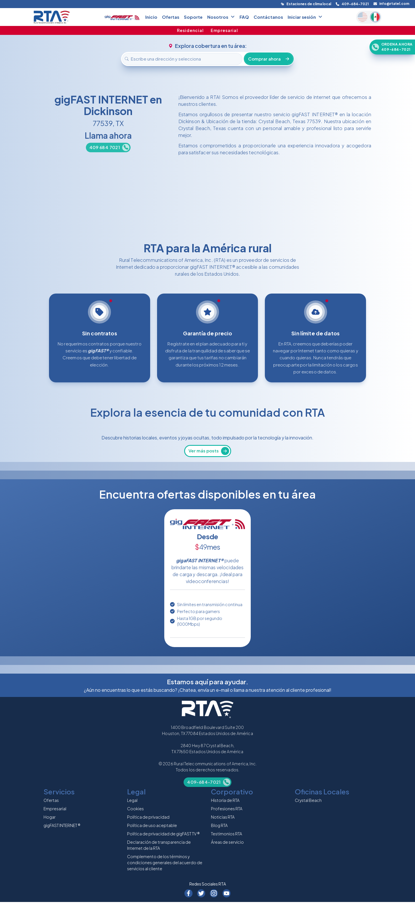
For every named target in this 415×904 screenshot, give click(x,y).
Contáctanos (268, 17)
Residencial (190, 30)
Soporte (193, 17)
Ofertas (170, 17)
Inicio (151, 17)
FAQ (244, 17)
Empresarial (224, 30)
